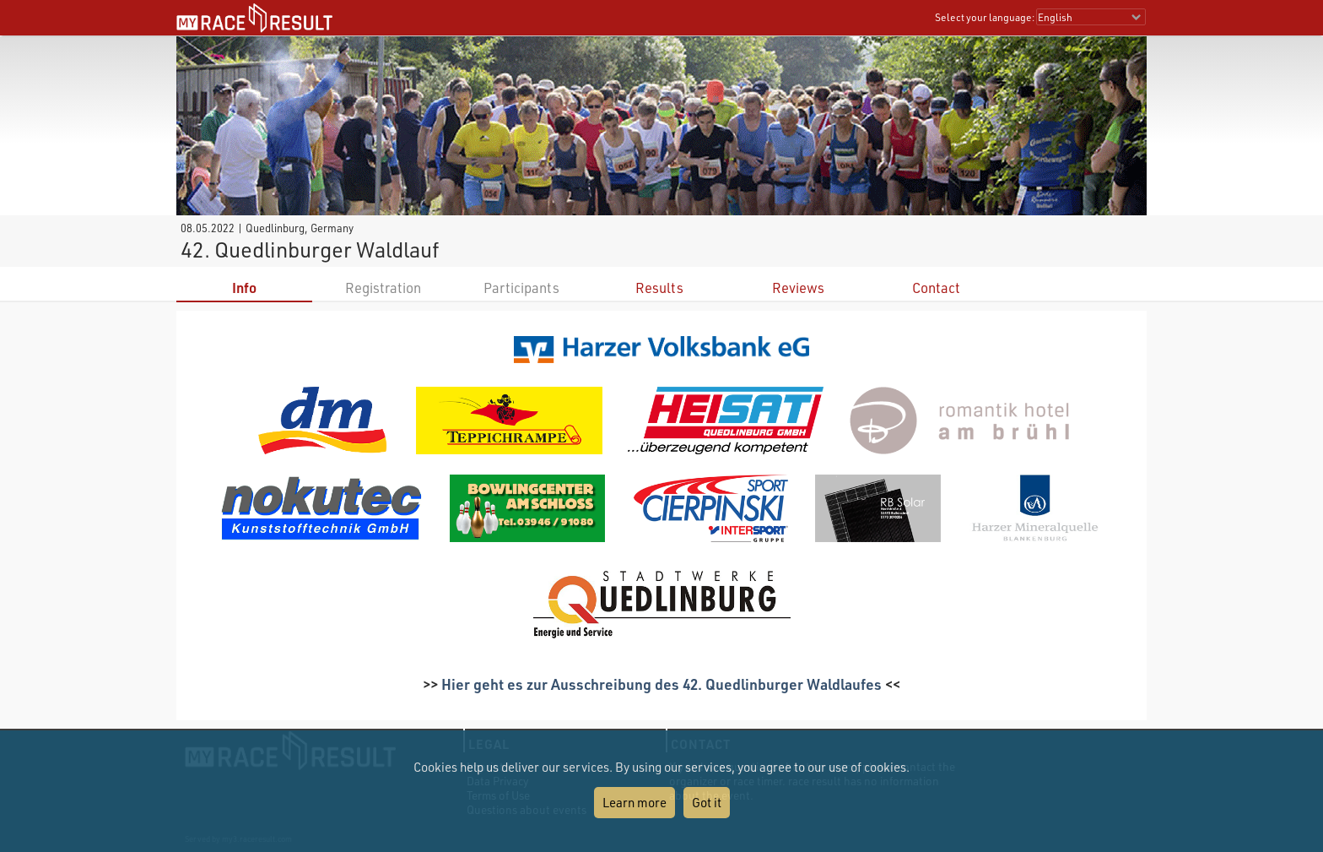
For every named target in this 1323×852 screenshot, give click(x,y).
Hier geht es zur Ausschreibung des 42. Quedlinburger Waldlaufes (661, 683)
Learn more (634, 802)
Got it (706, 802)
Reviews (798, 287)
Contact (936, 287)
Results (659, 287)
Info (244, 287)
